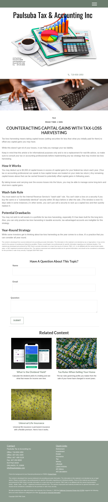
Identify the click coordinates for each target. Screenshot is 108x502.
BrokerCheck (52, 474)
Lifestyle (59, 464)
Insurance (60, 456)
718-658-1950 (75, 75)
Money (58, 462)
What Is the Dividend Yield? (31, 372)
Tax (57, 459)
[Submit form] (17, 320)
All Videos (60, 469)
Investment (60, 451)
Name (15, 265)
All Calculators (61, 472)
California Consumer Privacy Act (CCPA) (71, 490)
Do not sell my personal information (49, 492)
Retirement (60, 449)
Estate (58, 454)
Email (15, 282)
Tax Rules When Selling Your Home (76, 372)
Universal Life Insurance (31, 423)
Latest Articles (61, 467)
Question (15, 298)
